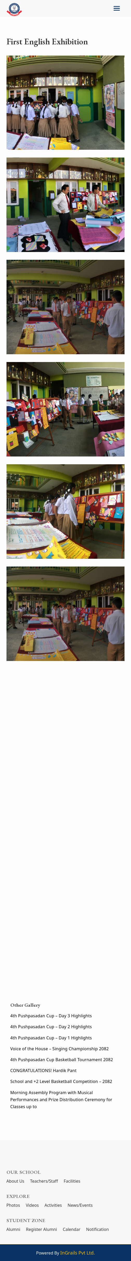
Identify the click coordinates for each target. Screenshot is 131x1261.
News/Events (80, 1205)
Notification (97, 1229)
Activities (53, 1205)
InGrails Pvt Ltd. (77, 1253)
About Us (15, 1181)
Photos (13, 1205)
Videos (32, 1205)
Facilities (72, 1181)
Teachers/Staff (44, 1181)
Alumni (13, 1229)
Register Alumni (41, 1229)
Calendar (72, 1229)
